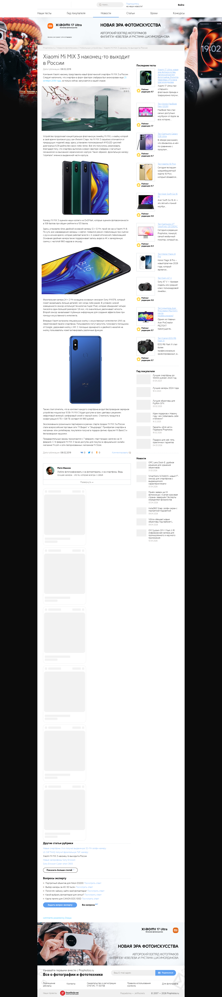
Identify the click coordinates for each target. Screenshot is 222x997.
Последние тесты (146, 65)
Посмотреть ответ (92, 883)
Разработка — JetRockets (132, 993)
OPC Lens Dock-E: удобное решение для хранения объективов (161, 465)
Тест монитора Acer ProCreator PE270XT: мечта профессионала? (168, 312)
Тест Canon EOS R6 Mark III (167, 339)
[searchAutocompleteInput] (111, 5)
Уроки (154, 13)
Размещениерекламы (49, 984)
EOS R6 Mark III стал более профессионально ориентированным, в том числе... (167, 351)
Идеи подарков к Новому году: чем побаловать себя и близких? (165, 416)
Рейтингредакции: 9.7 (147, 90)
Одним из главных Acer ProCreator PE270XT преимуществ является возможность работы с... (168, 329)
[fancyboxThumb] (86, 108)
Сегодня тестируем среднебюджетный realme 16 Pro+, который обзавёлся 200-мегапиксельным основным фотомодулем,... (168, 177)
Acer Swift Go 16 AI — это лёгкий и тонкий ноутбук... (168, 203)
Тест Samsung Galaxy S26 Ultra (168, 135)
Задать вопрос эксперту (60, 905)
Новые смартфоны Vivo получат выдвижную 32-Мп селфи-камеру (74, 848)
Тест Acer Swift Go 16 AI (168, 195)
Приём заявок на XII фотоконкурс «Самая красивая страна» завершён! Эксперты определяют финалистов (163, 496)
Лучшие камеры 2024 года (166, 388)
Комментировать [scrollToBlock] (120, 452)
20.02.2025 (157, 406)
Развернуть (85, 482)
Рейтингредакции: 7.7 (147, 125)
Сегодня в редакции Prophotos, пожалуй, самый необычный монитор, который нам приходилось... (168, 236)
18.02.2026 (157, 432)
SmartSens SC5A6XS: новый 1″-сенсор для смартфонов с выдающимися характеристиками (164, 480)
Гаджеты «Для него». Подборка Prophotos (163, 428)
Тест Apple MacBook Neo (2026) (167, 105)
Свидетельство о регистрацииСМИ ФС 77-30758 (101, 984)
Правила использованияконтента (139, 984)
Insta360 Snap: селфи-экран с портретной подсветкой (163, 509)
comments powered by (57, 918)
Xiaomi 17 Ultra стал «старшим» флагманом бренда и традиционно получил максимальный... (168, 92)
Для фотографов (170, 984)
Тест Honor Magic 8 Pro (167, 255)
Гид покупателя (76, 13)
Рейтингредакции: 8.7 (147, 155)
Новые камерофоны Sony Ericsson (59, 860)
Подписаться (167, 973)
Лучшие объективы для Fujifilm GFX (164, 402)
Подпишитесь (133, 3)
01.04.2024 (157, 381)
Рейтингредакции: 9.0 (147, 215)
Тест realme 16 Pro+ (167, 164)
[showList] (60, 870)
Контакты (71, 984)
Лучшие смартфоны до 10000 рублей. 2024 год (164, 376)
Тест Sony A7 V (165, 278)
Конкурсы (179, 13)
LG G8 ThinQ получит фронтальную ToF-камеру (65, 852)
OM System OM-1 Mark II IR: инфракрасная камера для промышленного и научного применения (162, 534)
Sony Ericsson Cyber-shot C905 (58, 863)
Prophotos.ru (173, 993)
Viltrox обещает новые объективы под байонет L (161, 520)
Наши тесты (44, 13)
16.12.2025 (157, 421)
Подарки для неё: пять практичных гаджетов (163, 441)
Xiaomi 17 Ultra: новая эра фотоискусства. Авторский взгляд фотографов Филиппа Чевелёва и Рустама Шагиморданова (168, 76)
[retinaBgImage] (143, 379)
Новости (106, 13)
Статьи (130, 13)
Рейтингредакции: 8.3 (147, 245)
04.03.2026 (157, 445)
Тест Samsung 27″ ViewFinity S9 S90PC (168, 225)
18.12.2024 (157, 391)
